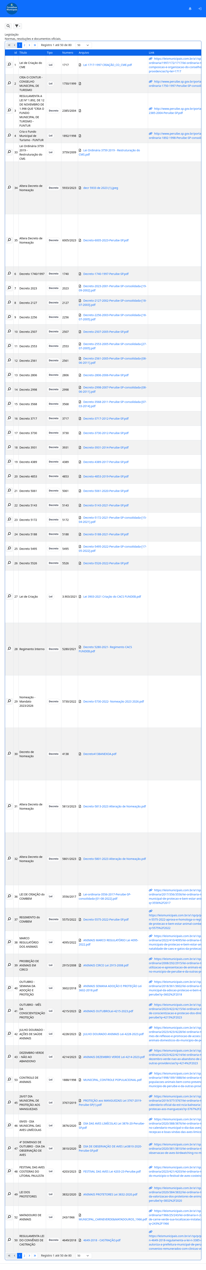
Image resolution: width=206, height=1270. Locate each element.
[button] (8, 26)
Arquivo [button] (84, 52)
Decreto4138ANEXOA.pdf (99, 754)
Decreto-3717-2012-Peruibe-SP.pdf (106, 418)
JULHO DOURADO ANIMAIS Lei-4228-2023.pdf (113, 1034)
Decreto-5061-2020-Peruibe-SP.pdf (106, 491)
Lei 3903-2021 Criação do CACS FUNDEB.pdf (112, 596)
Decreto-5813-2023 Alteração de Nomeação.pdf (114, 806)
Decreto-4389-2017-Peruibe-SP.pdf (106, 462)
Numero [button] (67, 52)
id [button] (15, 52)
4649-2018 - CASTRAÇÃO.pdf (102, 1240)
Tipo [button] (50, 52)
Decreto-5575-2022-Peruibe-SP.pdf (106, 919)
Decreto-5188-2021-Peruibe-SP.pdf (106, 534)
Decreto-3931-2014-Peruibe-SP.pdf (106, 447)
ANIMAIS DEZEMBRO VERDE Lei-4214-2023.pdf (114, 1057)
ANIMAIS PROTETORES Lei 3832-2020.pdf (110, 1194)
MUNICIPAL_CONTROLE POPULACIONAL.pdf (112, 1080)
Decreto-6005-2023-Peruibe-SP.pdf (106, 240)
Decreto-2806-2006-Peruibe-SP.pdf (106, 375)
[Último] (35, 45)
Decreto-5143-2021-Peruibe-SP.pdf (106, 505)
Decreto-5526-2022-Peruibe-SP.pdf (106, 563)
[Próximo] (29, 45)
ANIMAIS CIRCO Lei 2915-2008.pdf (105, 965)
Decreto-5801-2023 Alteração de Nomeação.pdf (114, 859)
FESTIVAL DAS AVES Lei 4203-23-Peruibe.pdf (112, 1171)
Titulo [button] (23, 52)
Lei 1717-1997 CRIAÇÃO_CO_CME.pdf (107, 65)
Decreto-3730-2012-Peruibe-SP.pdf (106, 433)
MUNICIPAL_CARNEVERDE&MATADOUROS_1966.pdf (113, 1219)
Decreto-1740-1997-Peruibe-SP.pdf (106, 274)
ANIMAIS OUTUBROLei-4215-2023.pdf (108, 1011)
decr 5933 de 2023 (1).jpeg (100, 188)
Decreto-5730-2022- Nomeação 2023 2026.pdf (113, 701)
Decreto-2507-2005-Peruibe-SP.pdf (106, 332)
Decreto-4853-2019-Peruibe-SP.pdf (106, 476)
